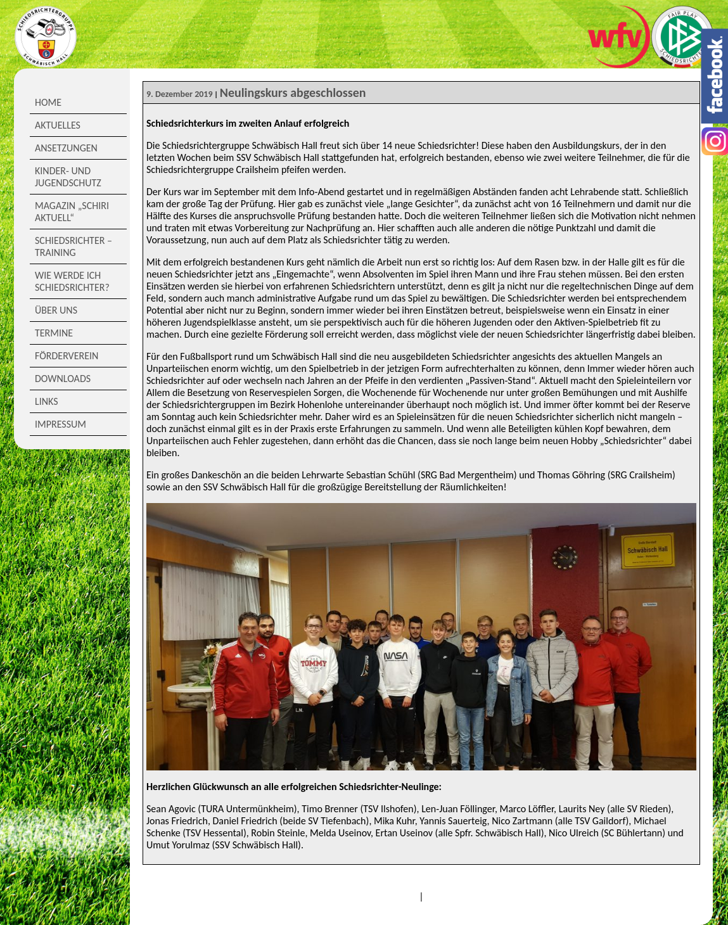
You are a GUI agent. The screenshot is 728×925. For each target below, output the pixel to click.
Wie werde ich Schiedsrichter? (72, 281)
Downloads (63, 379)
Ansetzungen (66, 148)
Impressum (60, 424)
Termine (54, 333)
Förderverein (66, 356)
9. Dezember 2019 (179, 94)
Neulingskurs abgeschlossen (293, 92)
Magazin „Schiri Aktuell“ (72, 212)
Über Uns (56, 310)
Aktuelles (57, 125)
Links (46, 401)
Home (48, 102)
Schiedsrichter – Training (73, 246)
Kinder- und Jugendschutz (68, 177)
